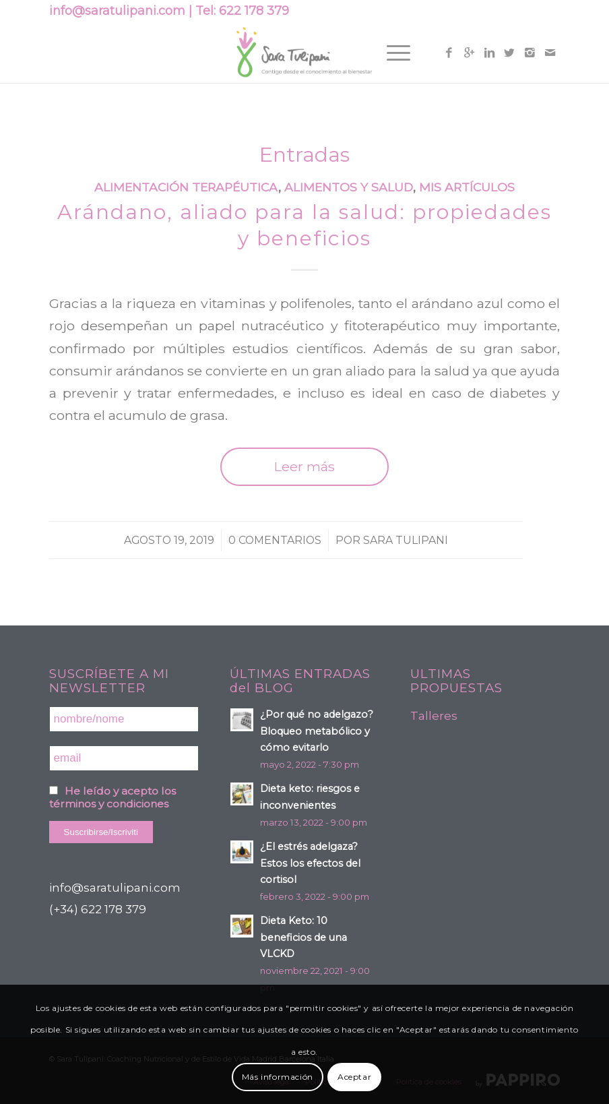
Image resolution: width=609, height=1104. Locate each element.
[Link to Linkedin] (489, 52)
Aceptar (354, 1077)
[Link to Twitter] (509, 52)
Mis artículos (467, 187)
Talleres (433, 716)
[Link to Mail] (550, 52)
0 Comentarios (274, 540)
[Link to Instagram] (529, 52)
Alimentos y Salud (348, 187)
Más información (277, 1077)
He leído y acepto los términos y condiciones (112, 797)
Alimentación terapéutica (186, 187)
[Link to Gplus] (469, 52)
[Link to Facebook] (449, 52)
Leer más (304, 466)
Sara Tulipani (405, 540)
